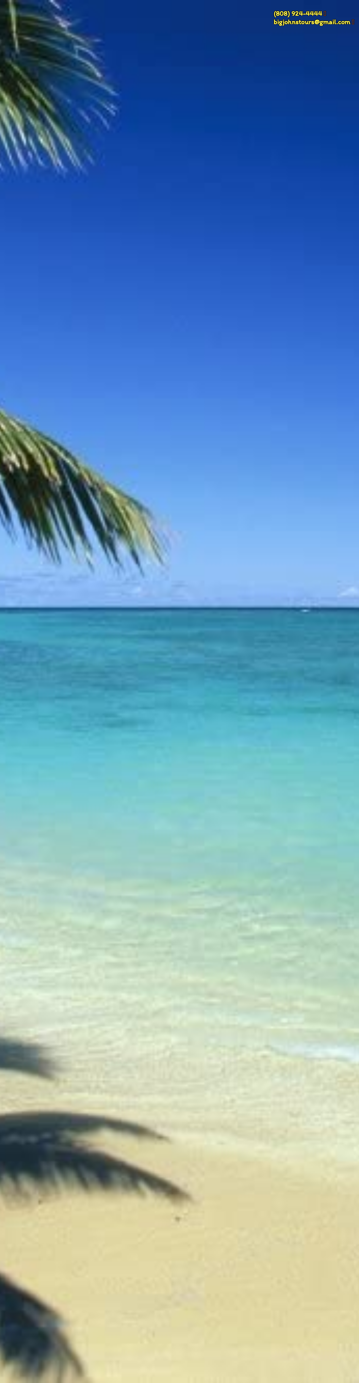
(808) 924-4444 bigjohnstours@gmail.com (312, 17)
